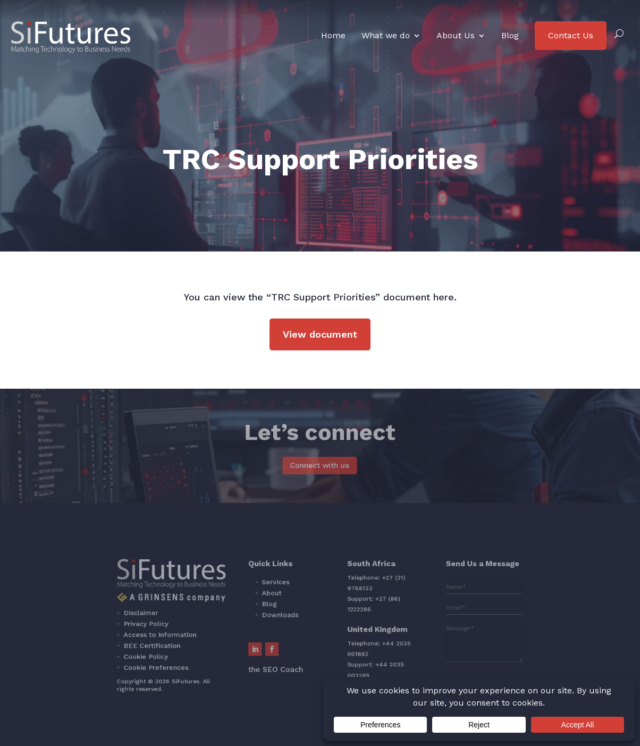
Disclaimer (197, 616)
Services (289, 596)
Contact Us (570, 35)
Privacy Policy (201, 624)
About (286, 603)
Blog (510, 35)
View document (320, 334)
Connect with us (320, 465)
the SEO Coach (289, 655)
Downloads (292, 618)
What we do (385, 35)
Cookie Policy (201, 647)
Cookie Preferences (208, 654)
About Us (455, 35)
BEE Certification (205, 639)
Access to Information (211, 632)
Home (333, 35)
